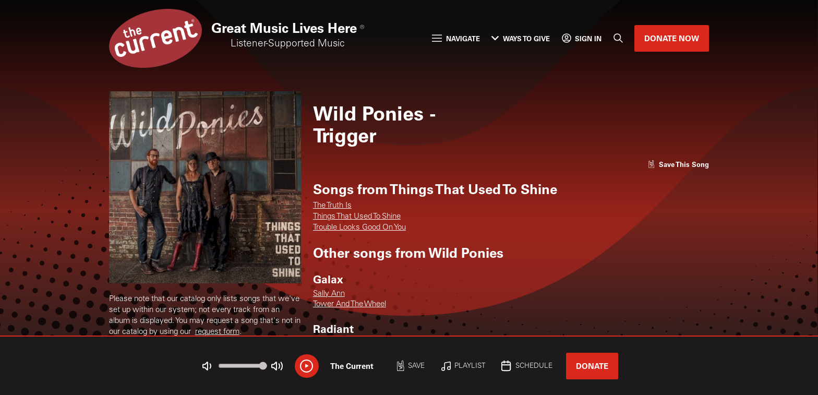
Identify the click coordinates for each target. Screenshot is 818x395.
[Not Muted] (207, 366)
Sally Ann (329, 294)
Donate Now (671, 38)
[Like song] (678, 164)
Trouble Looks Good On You (359, 228)
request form (217, 332)
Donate (592, 366)
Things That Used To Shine (357, 217)
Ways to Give (520, 38)
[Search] (618, 38)
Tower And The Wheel (349, 304)
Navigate (456, 38)
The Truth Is (332, 206)
